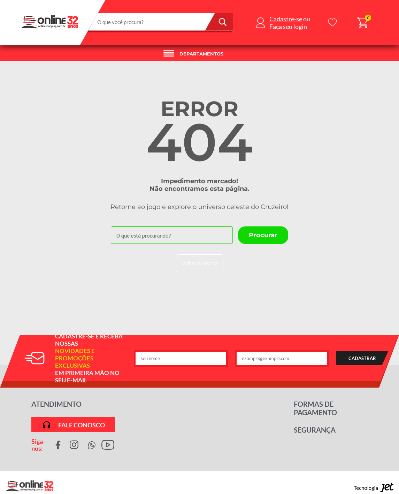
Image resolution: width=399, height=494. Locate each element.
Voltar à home (200, 263)
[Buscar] (219, 22)
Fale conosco (73, 424)
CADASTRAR (362, 358)
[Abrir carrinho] (362, 23)
